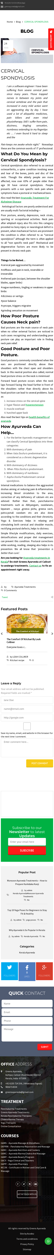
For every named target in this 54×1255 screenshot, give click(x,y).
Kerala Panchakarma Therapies (16, 1115)
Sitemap (27, 1249)
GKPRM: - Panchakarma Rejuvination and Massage (25, 1146)
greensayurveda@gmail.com (14, 6)
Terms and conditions (27, 1238)
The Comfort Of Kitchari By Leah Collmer (24, 641)
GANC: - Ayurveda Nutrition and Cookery (20, 1150)
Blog (18, 21)
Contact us (35, 565)
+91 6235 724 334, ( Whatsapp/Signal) (23, 1083)
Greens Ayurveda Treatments (15, 1112)
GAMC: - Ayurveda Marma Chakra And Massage (23, 1153)
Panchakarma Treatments (14, 1108)
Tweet (5, 597)
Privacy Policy (27, 1244)
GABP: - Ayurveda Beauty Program (17, 1157)
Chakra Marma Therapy (12, 1119)
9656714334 (11, 1086)
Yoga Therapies (8, 1122)
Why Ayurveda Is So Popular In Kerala (27, 930)
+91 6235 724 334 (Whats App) (15, 3)
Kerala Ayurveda (27, 952)
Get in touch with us (27, 1194)
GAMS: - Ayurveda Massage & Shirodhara (20, 1143)
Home (10, 21)
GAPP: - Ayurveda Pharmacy (14, 1164)
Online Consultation (11, 1126)
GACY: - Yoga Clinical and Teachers (17, 1160)
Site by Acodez (27, 1233)
